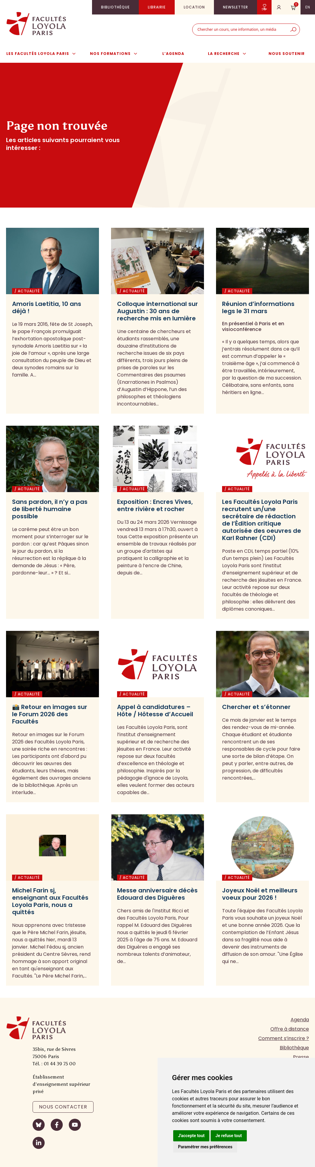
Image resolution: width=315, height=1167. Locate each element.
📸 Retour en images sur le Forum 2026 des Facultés (49, 714)
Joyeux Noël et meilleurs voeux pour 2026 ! (260, 894)
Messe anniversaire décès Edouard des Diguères (157, 894)
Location (194, 7)
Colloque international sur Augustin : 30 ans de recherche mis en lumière (157, 311)
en (307, 7)
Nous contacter (63, 1106)
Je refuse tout (228, 1135)
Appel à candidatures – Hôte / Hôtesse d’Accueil (155, 710)
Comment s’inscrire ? (283, 1038)
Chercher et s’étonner (256, 707)
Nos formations (116, 54)
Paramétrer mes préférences (205, 1146)
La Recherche (230, 54)
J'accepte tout (191, 1135)
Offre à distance (289, 1028)
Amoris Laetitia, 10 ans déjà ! (46, 307)
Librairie (157, 7)
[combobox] (239, 29)
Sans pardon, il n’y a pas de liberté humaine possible (50, 509)
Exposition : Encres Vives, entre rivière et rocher (155, 505)
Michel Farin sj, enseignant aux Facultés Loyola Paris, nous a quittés (50, 901)
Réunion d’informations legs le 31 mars (258, 307)
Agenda (300, 1019)
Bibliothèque (115, 7)
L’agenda (173, 53)
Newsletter (235, 7)
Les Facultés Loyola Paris (44, 54)
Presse (301, 1057)
